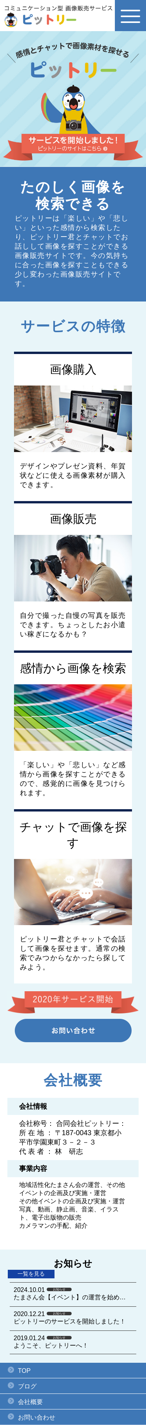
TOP (24, 1370)
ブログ (27, 1386)
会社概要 (30, 1402)
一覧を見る (31, 1274)
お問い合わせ (36, 1417)
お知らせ (59, 1289)
